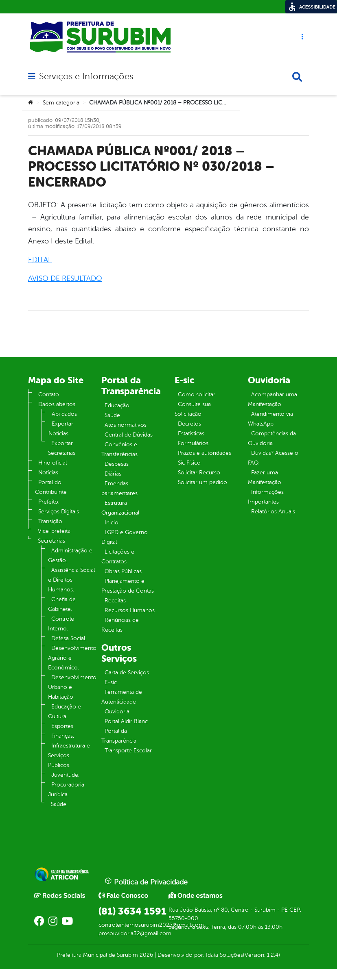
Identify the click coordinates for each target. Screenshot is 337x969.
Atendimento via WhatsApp (270, 419)
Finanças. (62, 736)
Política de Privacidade (146, 881)
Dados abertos (56, 404)
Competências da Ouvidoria (272, 438)
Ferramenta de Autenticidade (121, 697)
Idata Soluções (224, 955)
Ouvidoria (117, 711)
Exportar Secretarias (61, 448)
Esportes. (62, 726)
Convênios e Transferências (119, 449)
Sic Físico (189, 463)
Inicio (111, 522)
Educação (117, 405)
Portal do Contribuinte (51, 487)
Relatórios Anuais (273, 511)
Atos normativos (126, 425)
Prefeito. (48, 502)
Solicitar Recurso (199, 472)
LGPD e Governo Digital (124, 537)
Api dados (64, 414)
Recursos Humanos (130, 610)
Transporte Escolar (128, 750)
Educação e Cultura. (64, 711)
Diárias (113, 474)
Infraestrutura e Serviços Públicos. (69, 755)
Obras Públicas (123, 571)
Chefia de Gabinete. (62, 604)
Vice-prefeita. (55, 531)
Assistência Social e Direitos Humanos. (71, 580)
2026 (145, 955)
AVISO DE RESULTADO (65, 278)
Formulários (193, 443)
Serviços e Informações (86, 76)
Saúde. (59, 804)
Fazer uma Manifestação (264, 477)
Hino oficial (52, 463)
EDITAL (40, 260)
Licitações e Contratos (117, 557)
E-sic (111, 682)
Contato (48, 394)
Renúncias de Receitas (120, 625)
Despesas (117, 464)
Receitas (115, 600)
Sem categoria (61, 103)
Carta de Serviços (127, 672)
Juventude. (65, 775)
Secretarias (51, 541)
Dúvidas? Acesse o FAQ (273, 458)
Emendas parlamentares (119, 488)
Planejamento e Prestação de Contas (127, 586)
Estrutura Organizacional (120, 508)
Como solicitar (196, 394)
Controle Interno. (61, 624)
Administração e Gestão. (70, 555)
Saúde (112, 415)
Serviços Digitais (58, 511)
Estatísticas (191, 433)
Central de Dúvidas (129, 435)
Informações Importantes (266, 497)
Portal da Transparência (118, 736)
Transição (50, 521)
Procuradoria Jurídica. (66, 789)
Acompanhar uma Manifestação (272, 399)
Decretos (189, 424)
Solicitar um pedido (202, 482)
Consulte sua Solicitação (193, 409)
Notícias (48, 472)
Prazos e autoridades (204, 453)
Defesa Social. (68, 638)
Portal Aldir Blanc (126, 721)
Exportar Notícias (60, 429)
